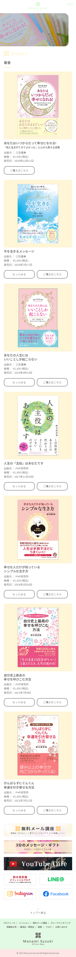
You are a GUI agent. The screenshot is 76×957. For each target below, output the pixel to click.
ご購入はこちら (19, 170)
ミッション (24, 922)
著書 (40, 927)
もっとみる (19, 274)
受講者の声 (11, 927)
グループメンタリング (60, 922)
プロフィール (9, 922)
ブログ (49, 927)
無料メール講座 (40, 922)
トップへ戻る (38, 913)
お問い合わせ (61, 927)
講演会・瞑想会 (27, 927)
